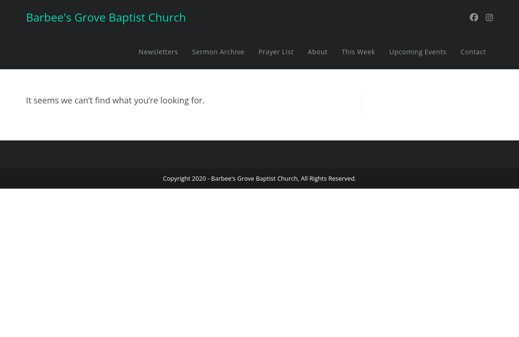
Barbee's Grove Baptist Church (106, 17)
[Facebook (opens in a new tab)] (474, 17)
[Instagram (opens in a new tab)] (489, 17)
